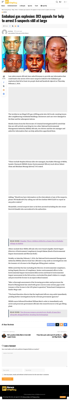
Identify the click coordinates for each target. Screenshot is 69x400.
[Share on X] (12, 26)
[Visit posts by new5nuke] (4, 32)
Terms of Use (38, 397)
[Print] (18, 26)
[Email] (15, 26)
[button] (63, 397)
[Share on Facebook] (10, 26)
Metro (5, 12)
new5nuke (11, 31)
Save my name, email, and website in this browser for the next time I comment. (26, 377)
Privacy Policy (27, 397)
